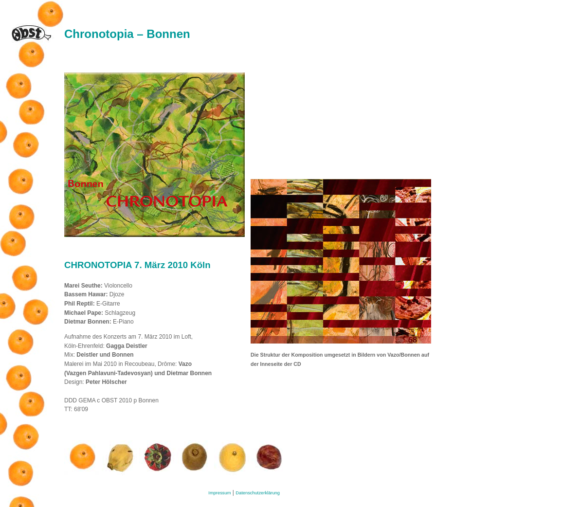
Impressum (219, 492)
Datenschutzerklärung (258, 492)
